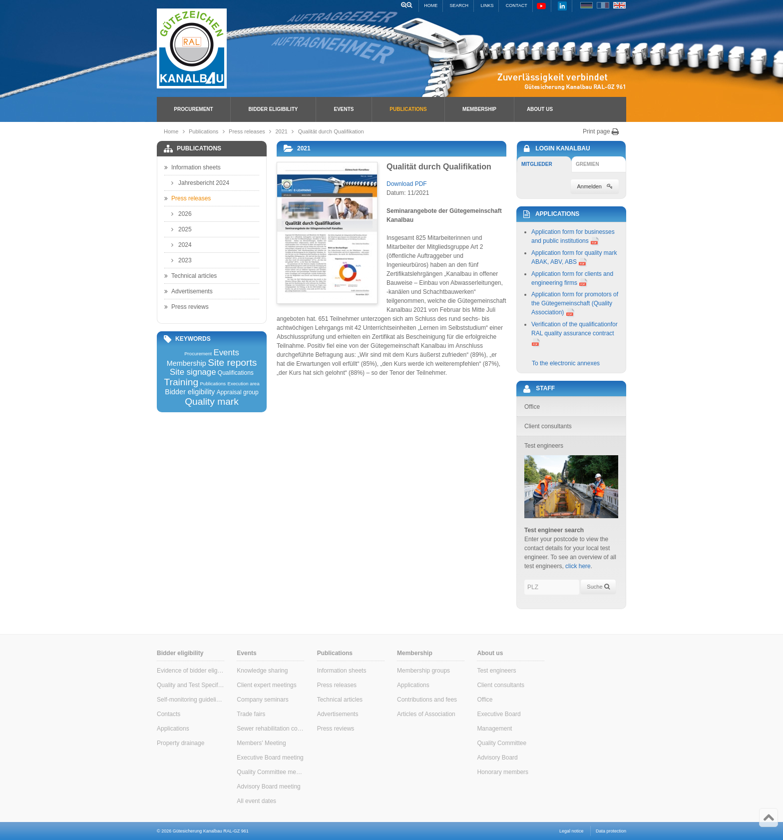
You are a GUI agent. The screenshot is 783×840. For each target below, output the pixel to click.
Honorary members (502, 772)
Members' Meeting (261, 743)
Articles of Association (426, 714)
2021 (282, 131)
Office (484, 699)
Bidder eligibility (273, 109)
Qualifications (236, 373)
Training (181, 382)
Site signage (193, 372)
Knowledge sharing (262, 670)
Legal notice (571, 831)
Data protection (611, 831)
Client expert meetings (266, 685)
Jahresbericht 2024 (200, 182)
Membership (479, 109)
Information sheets (192, 167)
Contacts (168, 714)
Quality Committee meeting (270, 772)
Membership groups (423, 670)
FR (603, 5)
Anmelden (595, 186)
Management (494, 728)
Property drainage (180, 743)
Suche (598, 587)
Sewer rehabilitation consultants (270, 728)
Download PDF (407, 183)
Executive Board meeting (270, 757)
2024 (181, 244)
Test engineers (496, 670)
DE (586, 5)
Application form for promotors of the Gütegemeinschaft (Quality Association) (574, 303)
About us (540, 109)
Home (430, 5)
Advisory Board (497, 757)
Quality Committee (501, 743)
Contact (516, 5)
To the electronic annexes (566, 363)
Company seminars (262, 699)
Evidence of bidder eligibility (190, 670)
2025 (181, 229)
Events (344, 109)
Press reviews (186, 306)
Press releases (247, 131)
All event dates (256, 801)
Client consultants (500, 685)
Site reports (232, 362)
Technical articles (190, 275)
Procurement (193, 109)
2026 (181, 213)
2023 (181, 260)
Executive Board (498, 714)
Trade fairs (251, 714)
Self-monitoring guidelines (190, 699)
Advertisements (188, 291)
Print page (601, 131)
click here (578, 566)
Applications (173, 728)
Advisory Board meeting (268, 786)
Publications (408, 109)
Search (459, 5)
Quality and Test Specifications (190, 685)
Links (486, 5)
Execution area (244, 383)
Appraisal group (238, 392)
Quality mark (212, 401)
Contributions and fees (427, 699)
